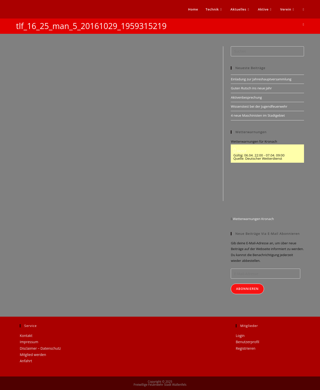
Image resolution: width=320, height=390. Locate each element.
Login (240, 335)
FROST (239, 151)
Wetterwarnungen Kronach (253, 219)
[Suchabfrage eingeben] (267, 51)
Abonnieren (247, 289)
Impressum (29, 341)
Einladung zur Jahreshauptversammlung (261, 79)
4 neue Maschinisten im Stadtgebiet (258, 115)
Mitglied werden (33, 354)
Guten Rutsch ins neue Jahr (251, 88)
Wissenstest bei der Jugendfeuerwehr (259, 106)
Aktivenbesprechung (246, 97)
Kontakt (26, 335)
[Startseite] (303, 24)
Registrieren (246, 348)
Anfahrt (26, 360)
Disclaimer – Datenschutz (40, 348)
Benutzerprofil (247, 341)
